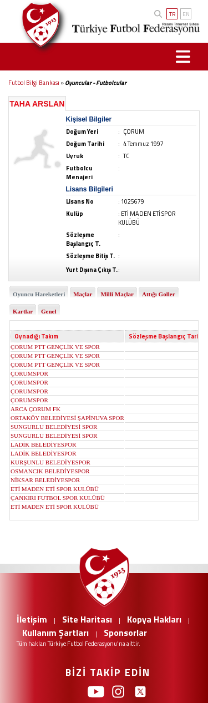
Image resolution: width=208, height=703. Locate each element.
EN (186, 14)
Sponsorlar (125, 632)
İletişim (32, 619)
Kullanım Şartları (55, 632)
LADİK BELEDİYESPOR (43, 444)
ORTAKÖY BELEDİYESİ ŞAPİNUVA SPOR (67, 417)
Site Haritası (87, 619)
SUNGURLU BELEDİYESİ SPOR (54, 426)
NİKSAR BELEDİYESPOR (45, 480)
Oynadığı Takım (36, 336)
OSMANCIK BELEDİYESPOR (50, 471)
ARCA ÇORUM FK (35, 409)
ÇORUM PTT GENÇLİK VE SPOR (55, 346)
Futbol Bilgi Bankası (33, 82)
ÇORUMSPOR (29, 373)
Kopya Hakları (154, 619)
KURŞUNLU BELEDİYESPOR (50, 462)
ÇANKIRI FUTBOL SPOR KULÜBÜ (58, 497)
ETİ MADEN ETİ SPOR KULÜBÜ (55, 488)
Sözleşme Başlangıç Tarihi (166, 336)
